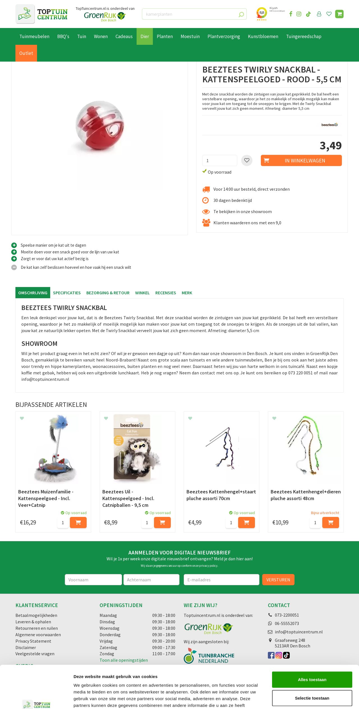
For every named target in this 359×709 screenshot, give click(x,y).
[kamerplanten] (194, 14)
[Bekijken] (339, 14)
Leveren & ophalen (33, 621)
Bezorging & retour (108, 292)
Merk (187, 292)
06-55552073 (287, 623)
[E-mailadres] (221, 579)
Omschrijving (32, 292)
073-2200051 (287, 615)
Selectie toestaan (312, 661)
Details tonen (303, 698)
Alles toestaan (312, 642)
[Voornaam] (93, 579)
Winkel (142, 292)
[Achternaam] (151, 579)
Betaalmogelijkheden (36, 615)
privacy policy (208, 566)
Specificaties (67, 292)
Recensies (165, 292)
